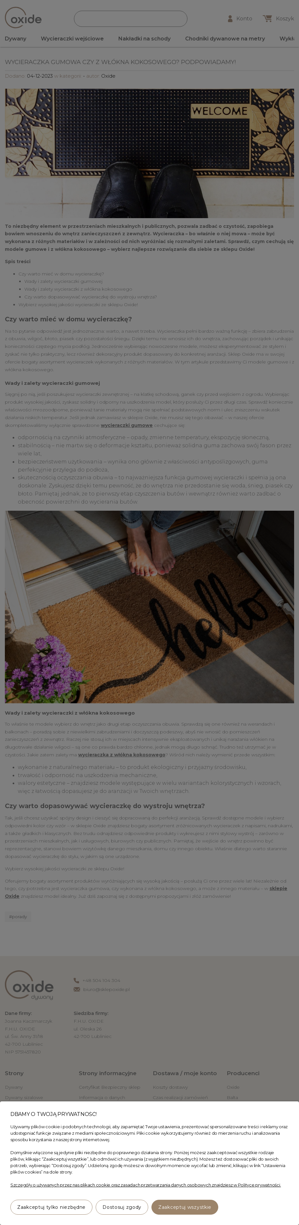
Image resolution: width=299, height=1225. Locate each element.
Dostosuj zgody (121, 1207)
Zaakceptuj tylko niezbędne (51, 1207)
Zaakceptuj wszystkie (184, 1207)
